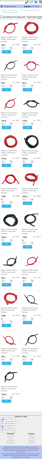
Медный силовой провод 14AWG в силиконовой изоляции (30, 39)
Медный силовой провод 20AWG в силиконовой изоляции (9, 77)
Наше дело (10, 436)
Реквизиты (10, 443)
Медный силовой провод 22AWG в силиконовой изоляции (30, 310)
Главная (3, 10)
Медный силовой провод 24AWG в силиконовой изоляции (9, 39)
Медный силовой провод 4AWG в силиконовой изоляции (9, 310)
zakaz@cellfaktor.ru (9, 423)
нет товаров (31, 6)
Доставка (31, 443)
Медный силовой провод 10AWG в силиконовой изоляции (9, 153)
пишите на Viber (8, 431)
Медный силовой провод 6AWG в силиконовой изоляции (9, 191)
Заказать (31, 441)
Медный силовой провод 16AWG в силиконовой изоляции (9, 115)
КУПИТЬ (6, 51)
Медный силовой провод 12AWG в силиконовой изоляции (30, 191)
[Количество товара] (7, 48)
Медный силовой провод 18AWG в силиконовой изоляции (9, 272)
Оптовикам (10, 441)
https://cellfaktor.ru (21, 452)
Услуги (10, 438)
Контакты (31, 438)
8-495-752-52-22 (8, 419)
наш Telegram (7, 427)
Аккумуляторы (13, 10)
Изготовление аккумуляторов (29, 10)
